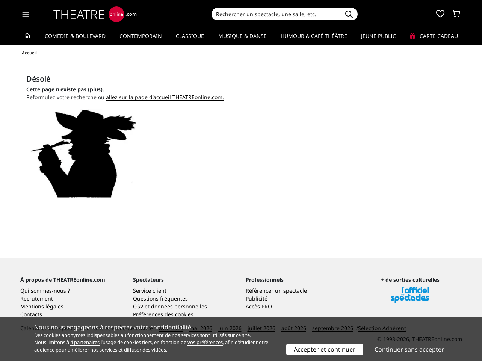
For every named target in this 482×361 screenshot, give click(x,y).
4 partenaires (85, 342)
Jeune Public (378, 35)
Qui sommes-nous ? (45, 290)
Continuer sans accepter (409, 349)
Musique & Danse (242, 35)
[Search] (276, 14)
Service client (149, 290)
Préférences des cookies (163, 314)
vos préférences (205, 342)
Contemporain (140, 35)
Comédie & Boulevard (75, 35)
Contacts (31, 314)
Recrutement (36, 298)
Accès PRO (259, 306)
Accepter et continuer (324, 349)
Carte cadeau (434, 35)
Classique (190, 35)
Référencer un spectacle (276, 290)
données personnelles (179, 306)
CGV (138, 306)
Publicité (256, 298)
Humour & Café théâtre (314, 35)
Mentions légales (41, 306)
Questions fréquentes (160, 298)
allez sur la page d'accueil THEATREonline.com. (165, 97)
